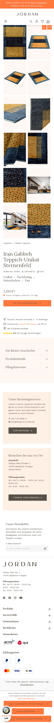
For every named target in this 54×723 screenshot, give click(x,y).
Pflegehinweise (16, 367)
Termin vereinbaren (26, 497)
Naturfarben (12, 280)
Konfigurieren (26, 711)
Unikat (8, 277)
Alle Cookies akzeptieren (26, 718)
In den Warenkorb (26, 303)
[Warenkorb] (48, 21)
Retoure (33, 324)
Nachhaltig (24, 277)
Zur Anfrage (21, 430)
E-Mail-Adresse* (13, 543)
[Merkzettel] (42, 21)
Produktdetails (16, 359)
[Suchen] (31, 21)
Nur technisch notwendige (26, 704)
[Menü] (6, 21)
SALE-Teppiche (38, 2)
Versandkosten (26, 685)
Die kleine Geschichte (20, 351)
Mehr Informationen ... (27, 698)
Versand (23, 324)
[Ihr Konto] (37, 21)
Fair (27, 280)
